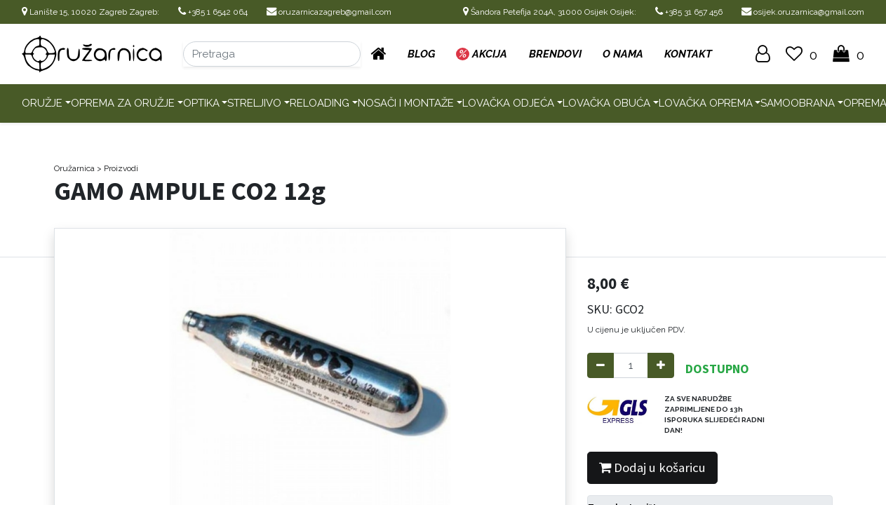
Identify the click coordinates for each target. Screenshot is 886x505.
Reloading (319, 103)
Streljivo (254, 103)
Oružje (42, 103)
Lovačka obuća (606, 103)
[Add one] (660, 366)
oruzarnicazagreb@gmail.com (329, 12)
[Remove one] (600, 366)
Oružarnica (74, 168)
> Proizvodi (117, 168)
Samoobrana (797, 103)
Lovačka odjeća (508, 103)
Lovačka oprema (706, 103)
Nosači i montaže (406, 103)
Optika (201, 103)
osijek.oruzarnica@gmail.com (802, 12)
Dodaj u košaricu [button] (652, 467)
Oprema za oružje (123, 103)
